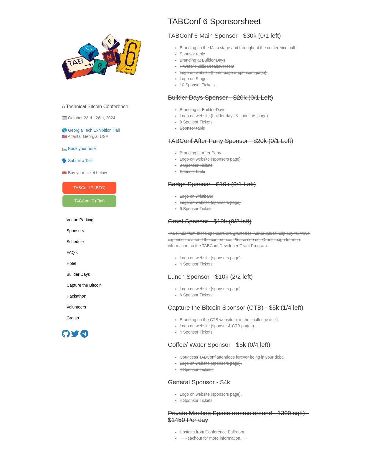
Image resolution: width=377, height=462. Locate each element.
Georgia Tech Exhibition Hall (94, 130)
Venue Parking (80, 219)
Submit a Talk (80, 160)
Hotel (71, 263)
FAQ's (72, 252)
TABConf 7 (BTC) (89, 187)
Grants (73, 318)
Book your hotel (82, 148)
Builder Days (78, 274)
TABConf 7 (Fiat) (89, 201)
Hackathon (76, 296)
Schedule (75, 241)
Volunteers (76, 307)
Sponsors (75, 230)
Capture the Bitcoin (84, 285)
